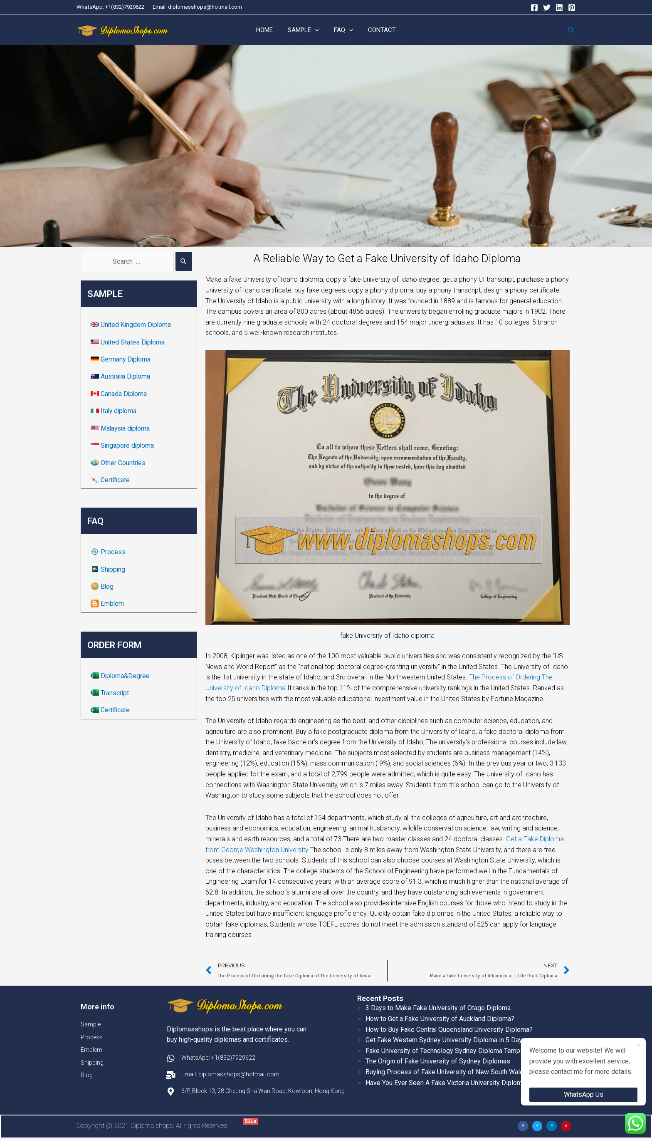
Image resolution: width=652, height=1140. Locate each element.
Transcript (110, 695)
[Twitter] (547, 7)
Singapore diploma (123, 446)
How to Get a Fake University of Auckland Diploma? (440, 1019)
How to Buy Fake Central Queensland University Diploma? (449, 1030)
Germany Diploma (122, 360)
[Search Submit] (183, 261)
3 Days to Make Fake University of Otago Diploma (438, 1008)
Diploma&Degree (121, 677)
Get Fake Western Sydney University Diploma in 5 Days (446, 1040)
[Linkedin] (559, 7)
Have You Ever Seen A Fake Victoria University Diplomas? (449, 1083)
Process (109, 553)
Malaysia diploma (122, 429)
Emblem (108, 605)
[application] (316, 30)
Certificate (111, 481)
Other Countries (119, 464)
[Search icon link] (571, 30)
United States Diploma (129, 343)
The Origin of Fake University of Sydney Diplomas (438, 1062)
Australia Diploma (122, 377)
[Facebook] (534, 7)
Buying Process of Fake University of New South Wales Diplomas (461, 1072)
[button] (523, 1127)
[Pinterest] (571, 7)
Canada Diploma (120, 395)
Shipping (109, 571)
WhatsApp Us (583, 1094)
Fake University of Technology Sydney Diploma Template (448, 1051)
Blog (103, 588)
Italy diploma (115, 412)
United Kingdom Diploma (132, 325)
